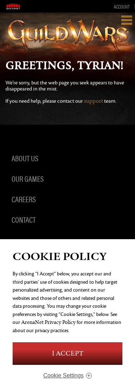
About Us (25, 158)
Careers (24, 199)
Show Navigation (127, 20)
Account (122, 6)
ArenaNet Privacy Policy (48, 322)
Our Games (28, 178)
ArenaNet (13, 6)
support (93, 101)
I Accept (68, 353)
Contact (24, 219)
